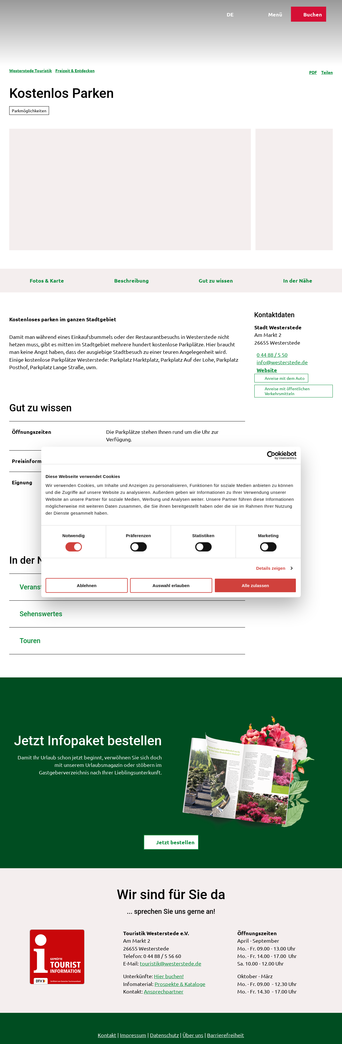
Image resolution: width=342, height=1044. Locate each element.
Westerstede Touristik (30, 70)
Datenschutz (164, 1035)
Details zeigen (270, 567)
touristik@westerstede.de (170, 963)
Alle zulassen (255, 585)
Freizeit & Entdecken (75, 70)
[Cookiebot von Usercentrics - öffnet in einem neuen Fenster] (271, 455)
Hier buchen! (169, 976)
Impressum (133, 1035)
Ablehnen (86, 585)
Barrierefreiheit (225, 1035)
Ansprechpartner (163, 991)
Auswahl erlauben (171, 585)
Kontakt (107, 1035)
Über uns (193, 1035)
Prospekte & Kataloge (180, 983)
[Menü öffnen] (268, 16)
